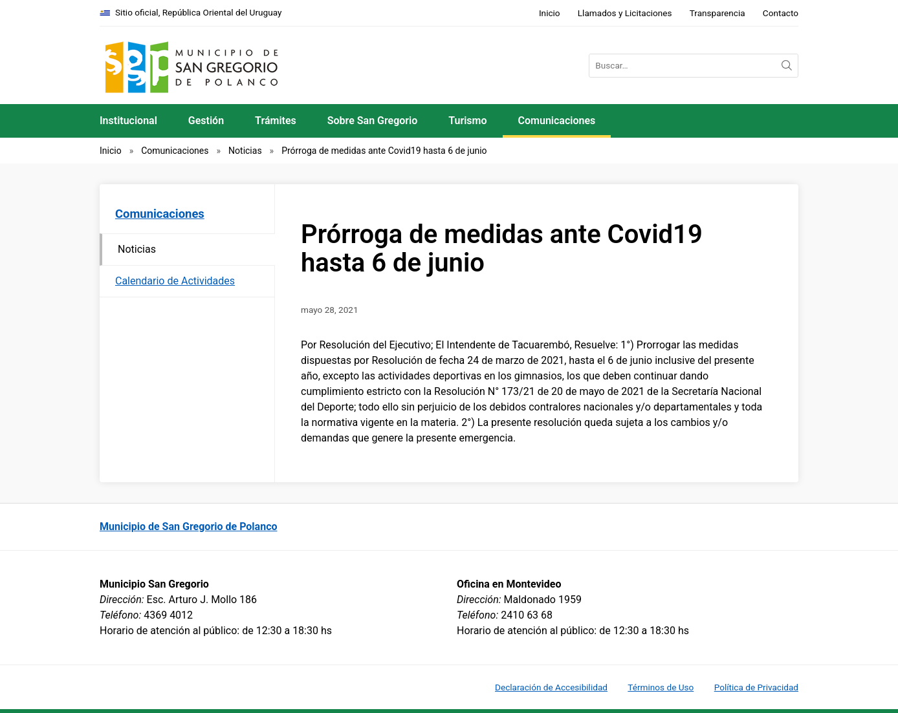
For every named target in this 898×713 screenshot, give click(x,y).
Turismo (467, 120)
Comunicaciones (557, 120)
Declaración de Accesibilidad (551, 687)
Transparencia (717, 13)
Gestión (206, 120)
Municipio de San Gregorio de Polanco (189, 526)
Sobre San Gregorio (372, 120)
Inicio (549, 13)
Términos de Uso (661, 687)
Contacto (780, 13)
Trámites (275, 120)
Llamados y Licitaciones (625, 13)
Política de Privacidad (756, 687)
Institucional (128, 120)
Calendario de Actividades (175, 281)
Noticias (245, 150)
